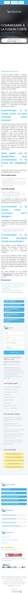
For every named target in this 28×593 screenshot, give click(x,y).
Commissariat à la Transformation (12, 387)
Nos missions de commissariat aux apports (13, 285)
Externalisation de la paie (10, 405)
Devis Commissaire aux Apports (12, 315)
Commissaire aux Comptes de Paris (13, 376)
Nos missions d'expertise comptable (12, 290)
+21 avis (14, 40)
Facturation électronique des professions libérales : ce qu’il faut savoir (13, 425)
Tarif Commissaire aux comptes (14, 454)
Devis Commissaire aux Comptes (12, 309)
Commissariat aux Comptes (11, 392)
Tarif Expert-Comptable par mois (14, 467)
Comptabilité (7, 394)
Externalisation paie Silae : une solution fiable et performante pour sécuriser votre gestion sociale (13, 435)
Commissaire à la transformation (11, 526)
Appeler (14, 2)
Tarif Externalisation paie (14, 463)
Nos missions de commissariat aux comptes (14, 283)
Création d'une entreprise (9, 515)
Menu (7, 2)
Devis (21, 2)
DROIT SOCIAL (7, 403)
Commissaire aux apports (8, 522)
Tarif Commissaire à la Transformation (14, 460)
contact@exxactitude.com (13, 364)
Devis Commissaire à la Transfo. (12, 320)
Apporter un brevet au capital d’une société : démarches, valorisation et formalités (13, 419)
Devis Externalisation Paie (13, 305)
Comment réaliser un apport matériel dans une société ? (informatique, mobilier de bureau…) (13, 442)
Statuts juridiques (9, 400)
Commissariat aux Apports (10, 389)
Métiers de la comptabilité (10, 408)
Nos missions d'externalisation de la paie (13, 292)
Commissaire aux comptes (9, 518)
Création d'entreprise (9, 397)
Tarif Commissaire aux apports (14, 457)
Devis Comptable (10, 301)
